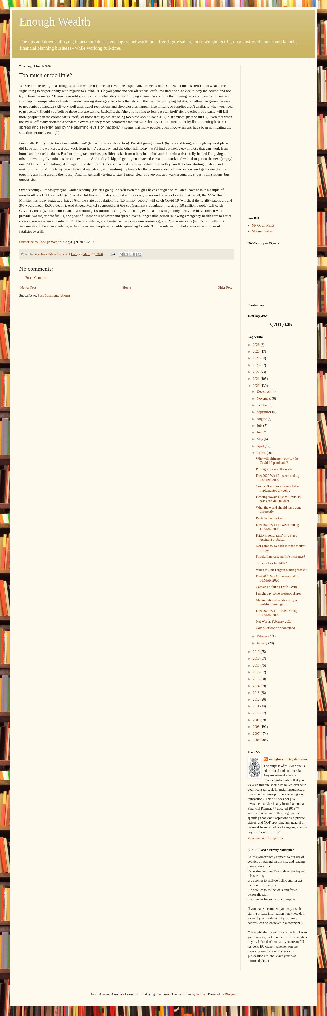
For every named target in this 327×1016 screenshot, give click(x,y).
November (264, 398)
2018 (257, 658)
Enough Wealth (54, 21)
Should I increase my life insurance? (280, 556)
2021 (257, 378)
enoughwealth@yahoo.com (288, 759)
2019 (257, 652)
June (260, 432)
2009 (257, 720)
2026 (257, 345)
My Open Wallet (263, 225)
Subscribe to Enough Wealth (40, 242)
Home (127, 287)
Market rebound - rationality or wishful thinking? (277, 602)
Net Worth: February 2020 (274, 621)
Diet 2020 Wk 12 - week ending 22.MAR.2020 (277, 478)
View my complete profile (265, 838)
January (262, 643)
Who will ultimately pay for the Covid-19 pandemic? (277, 461)
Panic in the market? (270, 518)
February (263, 636)
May (260, 439)
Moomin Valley (262, 231)
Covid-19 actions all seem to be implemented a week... (277, 488)
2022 (257, 372)
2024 (257, 358)
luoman (201, 994)
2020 (257, 385)
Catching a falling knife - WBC (277, 587)
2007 (257, 733)
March (261, 453)
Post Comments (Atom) (54, 295)
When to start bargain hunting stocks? (281, 570)
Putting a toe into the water (274, 469)
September (264, 412)
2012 (257, 699)
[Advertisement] (278, 137)
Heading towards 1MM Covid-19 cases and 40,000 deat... (278, 499)
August (262, 419)
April (261, 446)
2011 (256, 706)
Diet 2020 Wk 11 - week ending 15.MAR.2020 (277, 527)
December (264, 391)
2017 (257, 665)
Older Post (225, 287)
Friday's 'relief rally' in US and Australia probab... (276, 537)
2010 (257, 713)
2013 (257, 693)
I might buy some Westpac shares (278, 593)
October (263, 405)
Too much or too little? (271, 563)
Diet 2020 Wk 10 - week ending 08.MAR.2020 (277, 578)
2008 (257, 726)
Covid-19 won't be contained (275, 628)
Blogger (230, 994)
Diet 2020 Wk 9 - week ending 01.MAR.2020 (276, 613)
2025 (257, 351)
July (260, 425)
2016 (257, 672)
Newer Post (28, 287)
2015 (257, 679)
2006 (257, 740)
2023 (257, 365)
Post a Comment (36, 278)
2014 (257, 686)
